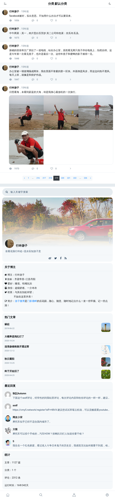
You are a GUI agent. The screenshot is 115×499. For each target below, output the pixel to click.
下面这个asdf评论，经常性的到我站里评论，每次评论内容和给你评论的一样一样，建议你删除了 (61, 397)
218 (50, 178)
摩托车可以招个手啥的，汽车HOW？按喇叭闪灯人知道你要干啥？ (48, 433)
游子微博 (20, 301)
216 (38, 178)
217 (44, 178)
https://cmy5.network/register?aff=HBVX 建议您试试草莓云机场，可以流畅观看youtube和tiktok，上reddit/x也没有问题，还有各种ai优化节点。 (61, 409)
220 (62, 178)
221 (68, 178)
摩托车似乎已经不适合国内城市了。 (32, 421)
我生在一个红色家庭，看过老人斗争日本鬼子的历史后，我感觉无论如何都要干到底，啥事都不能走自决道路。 (61, 445)
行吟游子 (14, 11)
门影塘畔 (32, 301)
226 (85, 178)
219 (56, 178)
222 (74, 178)
